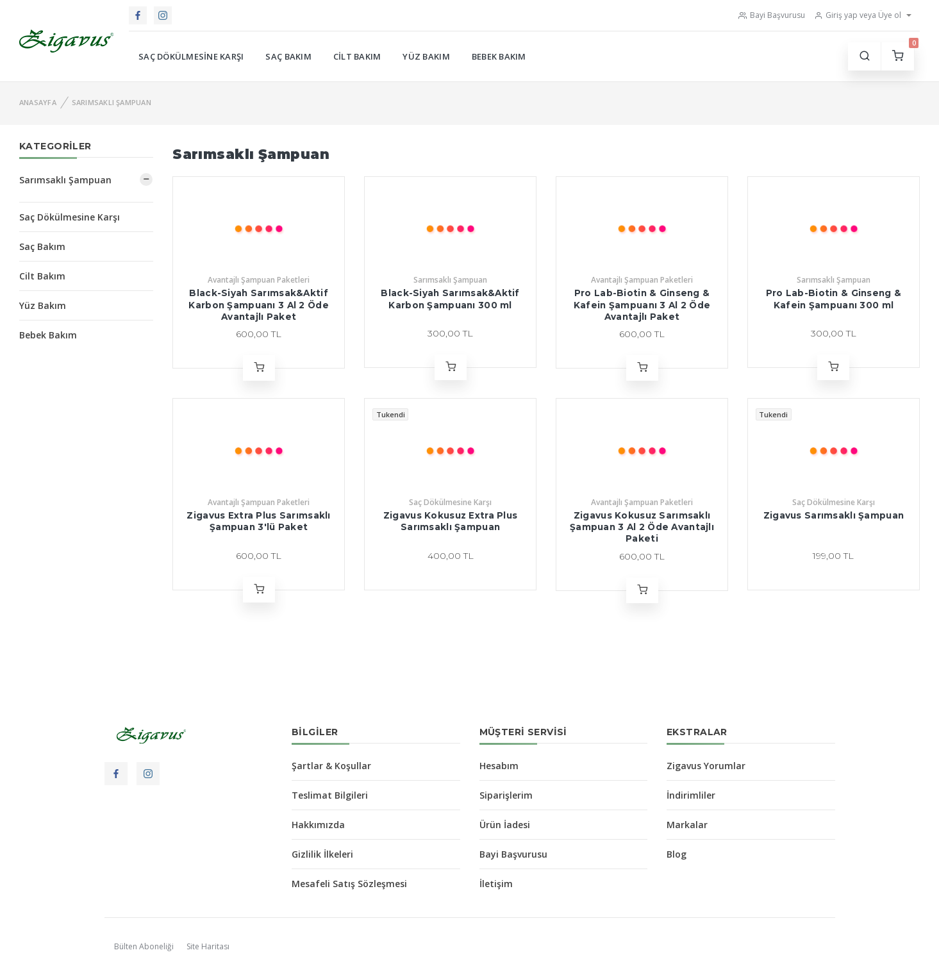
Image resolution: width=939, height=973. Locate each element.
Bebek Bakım (499, 56)
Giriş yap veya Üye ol (857, 15)
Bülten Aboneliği (144, 946)
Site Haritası (208, 946)
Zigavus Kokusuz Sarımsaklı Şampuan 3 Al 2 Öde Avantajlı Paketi (642, 527)
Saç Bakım (288, 56)
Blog (676, 854)
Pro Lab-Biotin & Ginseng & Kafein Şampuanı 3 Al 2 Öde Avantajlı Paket (642, 305)
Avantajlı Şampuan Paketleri (259, 279)
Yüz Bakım (426, 56)
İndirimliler (691, 795)
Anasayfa (37, 102)
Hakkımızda (318, 825)
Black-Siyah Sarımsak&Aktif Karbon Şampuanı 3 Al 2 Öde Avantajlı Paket (258, 305)
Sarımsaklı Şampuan (111, 102)
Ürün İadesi (504, 825)
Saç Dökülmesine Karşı (191, 56)
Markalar (687, 825)
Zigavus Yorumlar (706, 766)
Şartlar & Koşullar (331, 766)
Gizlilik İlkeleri (322, 854)
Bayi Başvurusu (771, 15)
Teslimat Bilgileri (330, 795)
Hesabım (499, 766)
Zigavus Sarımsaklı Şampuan (833, 515)
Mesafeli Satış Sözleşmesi (349, 883)
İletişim (496, 883)
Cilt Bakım (357, 56)
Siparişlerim (506, 795)
